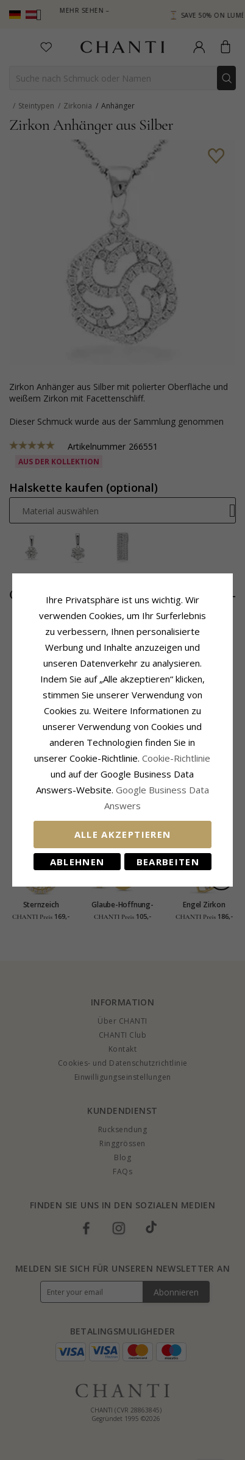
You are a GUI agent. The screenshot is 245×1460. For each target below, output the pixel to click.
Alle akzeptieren (122, 834)
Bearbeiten (168, 862)
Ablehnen (77, 862)
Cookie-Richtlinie (176, 758)
